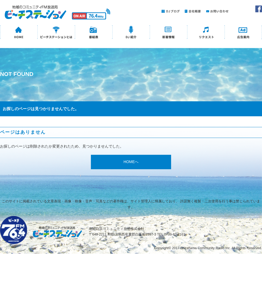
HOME (18, 33)
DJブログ (169, 11)
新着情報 (168, 33)
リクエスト (206, 33)
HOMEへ (131, 162)
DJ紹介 (131, 33)
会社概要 (191, 11)
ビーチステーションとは (56, 33)
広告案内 (243, 33)
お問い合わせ (217, 11)
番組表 (93, 33)
